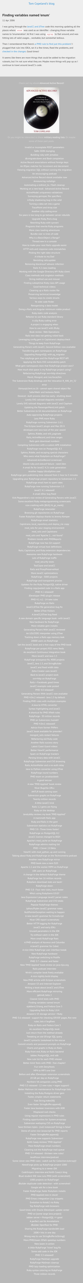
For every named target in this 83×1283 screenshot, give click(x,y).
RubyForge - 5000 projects (44, 576)
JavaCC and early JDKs (44, 927)
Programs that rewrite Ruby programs (44, 226)
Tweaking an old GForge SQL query (44, 1036)
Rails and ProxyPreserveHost (44, 569)
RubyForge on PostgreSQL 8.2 (44, 833)
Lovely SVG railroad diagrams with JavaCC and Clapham (44, 403)
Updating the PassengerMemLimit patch (44, 407)
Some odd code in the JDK (44, 1251)
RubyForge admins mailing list (44, 844)
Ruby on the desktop (44, 810)
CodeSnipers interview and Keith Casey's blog (44, 1172)
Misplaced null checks (44, 1111)
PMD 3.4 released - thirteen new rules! (44, 1153)
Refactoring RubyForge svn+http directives (44, 373)
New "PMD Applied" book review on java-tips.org (44, 964)
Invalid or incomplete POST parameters (44, 147)
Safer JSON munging (44, 150)
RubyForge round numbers (44, 772)
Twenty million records (44, 799)
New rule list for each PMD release (44, 1059)
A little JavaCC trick (44, 802)
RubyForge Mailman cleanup (44, 1262)
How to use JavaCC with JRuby (44, 328)
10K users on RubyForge (44, 870)
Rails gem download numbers (44, 441)
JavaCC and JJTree (35, 26)
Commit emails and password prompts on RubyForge (44, 1044)
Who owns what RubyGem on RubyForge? (44, 456)
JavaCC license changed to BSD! (44, 836)
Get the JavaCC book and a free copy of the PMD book (44, 644)
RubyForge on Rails (44, 603)
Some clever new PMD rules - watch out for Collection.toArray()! (44, 1160)
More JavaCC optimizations (44, 573)
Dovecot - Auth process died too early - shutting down (44, 395)
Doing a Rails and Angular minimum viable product (44, 309)
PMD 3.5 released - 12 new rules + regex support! (44, 1085)
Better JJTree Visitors (44, 610)
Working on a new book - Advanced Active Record (44, 188)
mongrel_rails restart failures (44, 735)
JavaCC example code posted (44, 686)
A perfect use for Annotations (44, 1221)
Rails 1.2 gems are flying (44, 806)
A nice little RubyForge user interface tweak (44, 949)
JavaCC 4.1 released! (44, 490)
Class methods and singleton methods (44, 275)
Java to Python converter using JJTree (44, 769)
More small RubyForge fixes (44, 938)
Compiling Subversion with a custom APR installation (44, 444)
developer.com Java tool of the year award (44, 429)
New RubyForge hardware (44, 953)
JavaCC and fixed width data (44, 667)
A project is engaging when (44, 324)
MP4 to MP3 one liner (44, 1070)
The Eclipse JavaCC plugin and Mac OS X (44, 426)
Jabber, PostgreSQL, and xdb (44, 1055)
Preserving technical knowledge (45, 294)
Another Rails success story (44, 742)
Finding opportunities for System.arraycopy (44, 1119)
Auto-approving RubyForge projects (44, 414)
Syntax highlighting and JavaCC (44, 708)
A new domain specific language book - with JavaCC (44, 618)
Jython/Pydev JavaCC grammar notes (44, 908)
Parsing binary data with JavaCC (44, 757)
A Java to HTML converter (44, 704)
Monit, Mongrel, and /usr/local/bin (44, 377)
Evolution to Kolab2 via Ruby (44, 1202)
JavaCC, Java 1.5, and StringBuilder (44, 663)
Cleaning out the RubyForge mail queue (44, 1149)
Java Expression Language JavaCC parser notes (44, 897)
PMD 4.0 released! (44, 689)
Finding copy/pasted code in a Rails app (45, 588)
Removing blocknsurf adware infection (44, 264)
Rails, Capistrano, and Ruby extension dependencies (44, 550)
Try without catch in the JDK (44, 934)
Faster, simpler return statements (44, 1096)
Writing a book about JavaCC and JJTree (44, 987)
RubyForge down (44, 885)
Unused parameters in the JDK (44, 930)
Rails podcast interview (44, 968)
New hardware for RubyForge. (44, 621)
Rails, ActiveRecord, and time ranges (44, 437)
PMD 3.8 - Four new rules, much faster (44, 889)
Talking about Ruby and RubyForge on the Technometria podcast (44, 855)
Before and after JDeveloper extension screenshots (44, 1074)
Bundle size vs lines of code (44, 233)
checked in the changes (14, 51)
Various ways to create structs (44, 297)
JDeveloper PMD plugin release (44, 595)
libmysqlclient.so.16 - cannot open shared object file (44, 388)
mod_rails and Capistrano (44, 531)
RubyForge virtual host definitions (44, 546)
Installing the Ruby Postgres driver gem (44, 1093)
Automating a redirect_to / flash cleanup (44, 184)
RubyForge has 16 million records (44, 878)
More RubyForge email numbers (44, 1145)
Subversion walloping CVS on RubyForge (44, 1123)
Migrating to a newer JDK (44, 1168)
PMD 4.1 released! (44, 591)
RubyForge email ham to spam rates (44, 482)
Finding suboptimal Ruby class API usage (44, 282)
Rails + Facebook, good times (44, 682)
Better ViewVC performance (44, 750)
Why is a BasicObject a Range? (44, 237)
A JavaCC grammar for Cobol (44, 946)
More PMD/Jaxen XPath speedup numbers (44, 1240)
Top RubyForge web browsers (44, 1206)
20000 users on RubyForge (44, 640)
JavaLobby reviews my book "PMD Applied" (44, 814)
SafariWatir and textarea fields (44, 392)
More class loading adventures (44, 230)
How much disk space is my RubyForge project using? (44, 369)
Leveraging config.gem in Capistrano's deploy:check (44, 339)
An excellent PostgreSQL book (44, 1029)
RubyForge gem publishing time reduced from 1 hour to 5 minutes (44, 475)
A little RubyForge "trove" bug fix (44, 1247)
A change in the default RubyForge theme (44, 874)
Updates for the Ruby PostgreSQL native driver (44, 584)
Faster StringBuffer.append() (44, 1134)
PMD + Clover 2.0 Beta (44, 848)
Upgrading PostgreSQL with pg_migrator (44, 354)
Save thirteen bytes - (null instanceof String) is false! (44, 1126)
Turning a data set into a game (44, 203)
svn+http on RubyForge (44, 678)
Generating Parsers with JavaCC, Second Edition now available (44, 346)
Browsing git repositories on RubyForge (44, 512)
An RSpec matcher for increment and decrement (44, 166)
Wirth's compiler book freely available (45, 972)
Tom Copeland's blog (41, 3)
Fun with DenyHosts (44, 1066)
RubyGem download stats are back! (44, 881)
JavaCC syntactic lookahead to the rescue (44, 1040)
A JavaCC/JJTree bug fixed (44, 614)
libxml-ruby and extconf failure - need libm (44, 463)
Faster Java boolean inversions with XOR (44, 1108)
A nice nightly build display (44, 976)
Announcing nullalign (44, 181)
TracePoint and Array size (44, 207)
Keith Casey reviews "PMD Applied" (44, 1141)
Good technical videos (44, 286)
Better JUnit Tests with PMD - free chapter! (44, 1062)
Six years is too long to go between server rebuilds (44, 214)
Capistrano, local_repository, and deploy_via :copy (44, 524)
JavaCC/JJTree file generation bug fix (44, 606)
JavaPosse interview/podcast (44, 1157)
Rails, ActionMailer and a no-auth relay (44, 765)
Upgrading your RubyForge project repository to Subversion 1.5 (44, 478)
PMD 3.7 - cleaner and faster (44, 961)
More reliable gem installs (44, 625)
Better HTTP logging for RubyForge (44, 923)
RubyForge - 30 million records (44, 716)
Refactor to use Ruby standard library (44, 316)
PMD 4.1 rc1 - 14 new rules (44, 599)
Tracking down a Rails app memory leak (44, 637)
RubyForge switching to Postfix (44, 957)
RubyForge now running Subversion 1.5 (44, 486)
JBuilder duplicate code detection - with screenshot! (44, 1183)
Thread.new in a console (44, 241)
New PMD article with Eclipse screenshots (44, 980)
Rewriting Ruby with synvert (44, 222)
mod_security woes (44, 561)
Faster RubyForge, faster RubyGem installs (44, 1191)
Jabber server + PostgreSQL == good (44, 1217)
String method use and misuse (44, 279)
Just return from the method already (44, 1032)
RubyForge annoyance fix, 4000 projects (44, 659)
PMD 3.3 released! (44, 1255)
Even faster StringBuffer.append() (44, 1104)
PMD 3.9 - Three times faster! (44, 829)
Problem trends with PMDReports (44, 539)
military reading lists (54, 137)
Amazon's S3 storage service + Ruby (44, 1013)
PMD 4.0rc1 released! (44, 723)
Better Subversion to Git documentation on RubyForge (44, 410)
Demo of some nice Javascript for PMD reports (44, 1130)
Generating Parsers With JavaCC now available (44, 693)
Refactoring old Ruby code (44, 738)
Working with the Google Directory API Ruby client (44, 271)
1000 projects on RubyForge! (44, 1179)
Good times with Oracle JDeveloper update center (44, 1209)
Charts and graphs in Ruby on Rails (44, 1047)
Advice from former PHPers (44, 727)
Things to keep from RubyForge (44, 343)
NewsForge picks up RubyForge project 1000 (44, 1164)
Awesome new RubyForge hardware (44, 554)
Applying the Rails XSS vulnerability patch (44, 361)
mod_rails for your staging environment (44, 527)
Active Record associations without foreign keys (44, 162)
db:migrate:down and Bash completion (44, 158)
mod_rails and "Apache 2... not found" (44, 535)
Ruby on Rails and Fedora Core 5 (44, 1025)
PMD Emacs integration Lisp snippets (44, 1198)
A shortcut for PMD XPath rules (44, 712)
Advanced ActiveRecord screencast (44, 459)
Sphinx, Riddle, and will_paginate (44, 433)
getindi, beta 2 (44, 995)
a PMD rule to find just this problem (53, 43)
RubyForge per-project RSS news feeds (44, 648)
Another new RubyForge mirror (44, 859)
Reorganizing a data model (44, 305)
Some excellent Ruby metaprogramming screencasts (44, 501)
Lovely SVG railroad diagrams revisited (44, 399)
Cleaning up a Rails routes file (44, 290)
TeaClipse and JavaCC (44, 565)
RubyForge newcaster (44, 509)
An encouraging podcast (44, 173)
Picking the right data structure (44, 252)
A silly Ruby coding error (44, 320)
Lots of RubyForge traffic (44, 557)
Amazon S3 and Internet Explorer (44, 983)
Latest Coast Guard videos (44, 746)
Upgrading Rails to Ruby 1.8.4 (44, 1010)
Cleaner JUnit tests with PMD (44, 998)
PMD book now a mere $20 (44, 863)
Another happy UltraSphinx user (44, 471)
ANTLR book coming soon (44, 791)
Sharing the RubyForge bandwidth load (44, 1228)
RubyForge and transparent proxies (44, 580)
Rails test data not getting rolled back (44, 335)
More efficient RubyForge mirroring (44, 991)
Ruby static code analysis (44, 313)
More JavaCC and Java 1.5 (44, 655)
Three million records (44, 1273)
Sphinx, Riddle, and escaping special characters (44, 452)
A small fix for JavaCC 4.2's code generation (44, 467)
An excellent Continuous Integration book (44, 652)
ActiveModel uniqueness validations (44, 192)
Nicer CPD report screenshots (44, 919)
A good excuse (44, 780)
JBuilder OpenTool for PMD (44, 1224)
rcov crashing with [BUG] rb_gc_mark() (44, 505)
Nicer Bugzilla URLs (44, 787)
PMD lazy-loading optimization (44, 1266)
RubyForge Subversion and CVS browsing (44, 761)
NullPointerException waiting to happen (44, 912)
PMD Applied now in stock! (44, 1194)
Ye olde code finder (44, 301)
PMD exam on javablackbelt (44, 776)
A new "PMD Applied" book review (44, 784)
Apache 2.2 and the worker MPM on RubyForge (44, 866)
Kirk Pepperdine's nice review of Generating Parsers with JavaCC (44, 497)
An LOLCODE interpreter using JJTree (44, 633)
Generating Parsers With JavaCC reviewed (44, 629)
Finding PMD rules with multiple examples (44, 701)
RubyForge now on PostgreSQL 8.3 (44, 448)
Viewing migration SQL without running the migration (44, 169)
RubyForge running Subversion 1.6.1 (44, 422)
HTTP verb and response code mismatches (44, 249)
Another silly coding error (44, 211)
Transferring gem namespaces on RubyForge (44, 350)
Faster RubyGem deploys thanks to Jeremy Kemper (44, 516)
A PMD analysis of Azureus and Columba (44, 942)
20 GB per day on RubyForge (44, 1077)
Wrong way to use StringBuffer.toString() (44, 1236)
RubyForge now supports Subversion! (44, 1138)
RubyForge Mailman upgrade (44, 1258)
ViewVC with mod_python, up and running (44, 851)
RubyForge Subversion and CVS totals (44, 900)
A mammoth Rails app (44, 817)
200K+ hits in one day (45, 1232)
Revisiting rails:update (44, 260)
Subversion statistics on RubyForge (44, 825)
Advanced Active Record (52, 83)
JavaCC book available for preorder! (44, 731)
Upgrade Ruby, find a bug (44, 218)
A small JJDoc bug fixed (44, 493)
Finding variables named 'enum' (44, 1002)
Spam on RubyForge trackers (44, 753)
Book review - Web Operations (44, 331)
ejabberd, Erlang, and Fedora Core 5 (44, 1006)
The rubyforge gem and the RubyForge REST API (44, 358)
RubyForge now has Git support (44, 542)
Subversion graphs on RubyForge (44, 795)
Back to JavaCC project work (44, 674)
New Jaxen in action (44, 1243)
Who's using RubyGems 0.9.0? (44, 893)
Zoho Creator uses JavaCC (44, 670)
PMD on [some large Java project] (44, 1213)
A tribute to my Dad (44, 256)
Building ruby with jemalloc (44, 154)
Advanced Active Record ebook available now (44, 177)
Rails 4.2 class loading (44, 267)
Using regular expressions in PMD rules (44, 1115)
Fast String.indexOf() (44, 1100)
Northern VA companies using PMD (44, 1081)
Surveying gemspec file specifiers (44, 196)
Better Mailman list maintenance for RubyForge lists (44, 1089)
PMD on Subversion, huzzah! (44, 720)
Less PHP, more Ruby (44, 418)
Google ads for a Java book (44, 1187)
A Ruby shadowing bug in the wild (44, 199)
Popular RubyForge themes (44, 904)
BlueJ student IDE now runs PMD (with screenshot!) (44, 1175)
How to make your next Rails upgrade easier (44, 245)
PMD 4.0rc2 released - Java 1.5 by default (44, 697)
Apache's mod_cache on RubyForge (44, 840)
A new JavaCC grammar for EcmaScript (44, 915)
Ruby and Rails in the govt (44, 821)
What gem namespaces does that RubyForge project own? (44, 365)
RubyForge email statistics (44, 520)
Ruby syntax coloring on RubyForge (44, 1270)
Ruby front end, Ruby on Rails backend (44, 1051)
